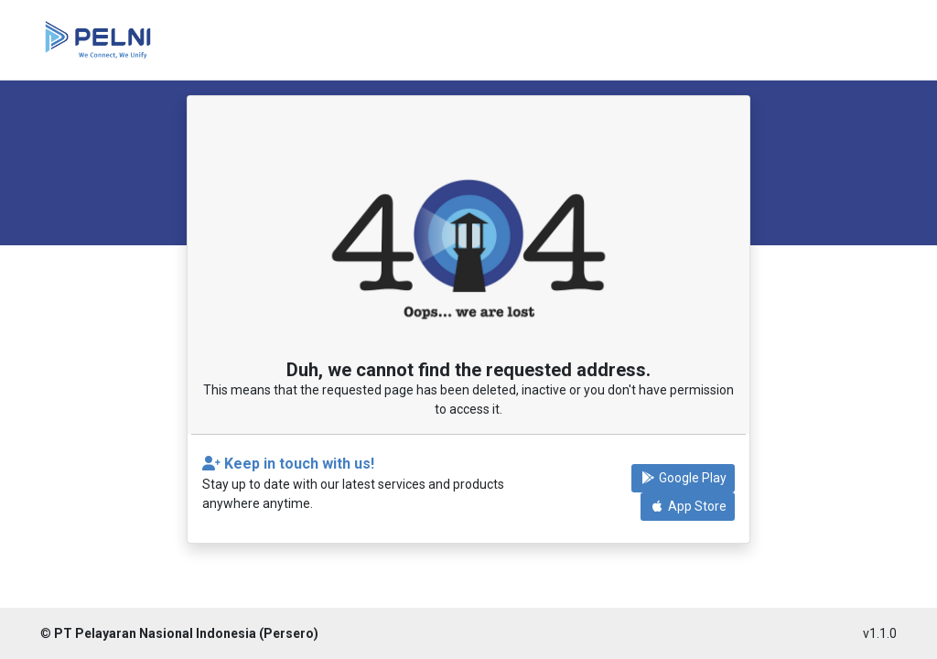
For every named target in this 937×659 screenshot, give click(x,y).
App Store (688, 506)
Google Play (683, 477)
